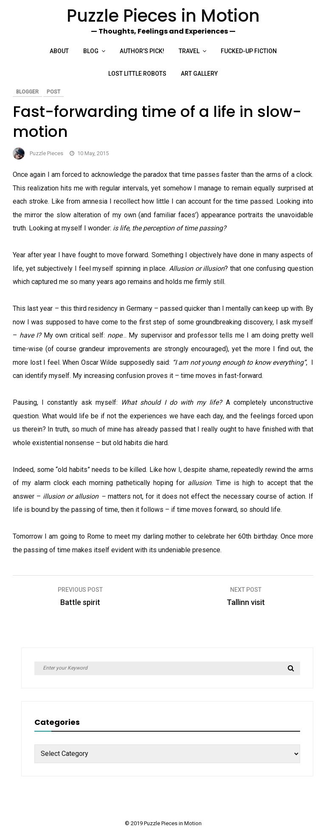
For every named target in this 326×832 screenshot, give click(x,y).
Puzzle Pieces (46, 153)
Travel (189, 51)
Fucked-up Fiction (249, 51)
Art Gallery (199, 73)
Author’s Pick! (142, 51)
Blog (90, 51)
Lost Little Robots (137, 73)
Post (53, 92)
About (59, 51)
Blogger (27, 92)
